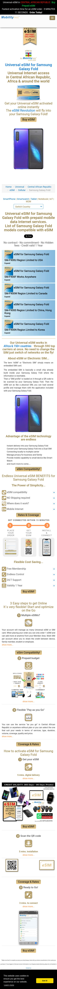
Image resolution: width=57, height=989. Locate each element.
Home (8, 186)
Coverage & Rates (28, 744)
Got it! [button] (44, 981)
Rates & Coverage (28, 515)
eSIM (12, 190)
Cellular (22, 190)
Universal (19, 186)
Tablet (34, 199)
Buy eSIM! (28, 591)
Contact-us (28, 968)
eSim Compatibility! (28, 469)
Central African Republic (39, 186)
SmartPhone (9, 199)
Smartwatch (23, 199)
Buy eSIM (28, 119)
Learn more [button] (9, 985)
